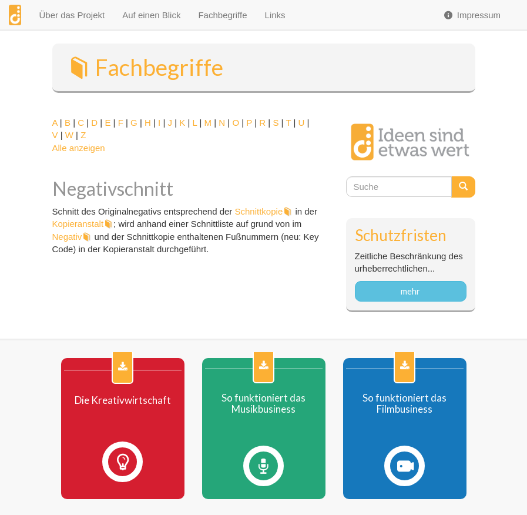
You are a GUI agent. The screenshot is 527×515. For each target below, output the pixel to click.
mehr (410, 291)
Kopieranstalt (78, 224)
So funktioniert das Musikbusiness (263, 403)
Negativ (67, 237)
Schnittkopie (259, 211)
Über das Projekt (72, 15)
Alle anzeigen (78, 148)
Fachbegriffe (222, 15)
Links (275, 15)
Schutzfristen (401, 235)
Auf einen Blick (151, 15)
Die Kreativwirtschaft (123, 400)
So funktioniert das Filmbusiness (404, 403)
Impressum (471, 15)
